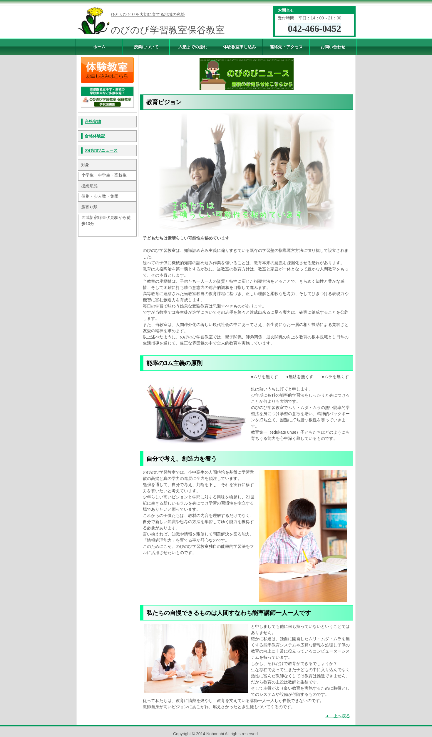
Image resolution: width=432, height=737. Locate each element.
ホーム (99, 46)
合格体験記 (95, 136)
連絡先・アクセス (286, 46)
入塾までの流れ (192, 46)
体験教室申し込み (239, 46)
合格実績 (93, 121)
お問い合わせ (333, 46)
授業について (146, 46)
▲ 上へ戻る (337, 715)
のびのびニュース (101, 150)
